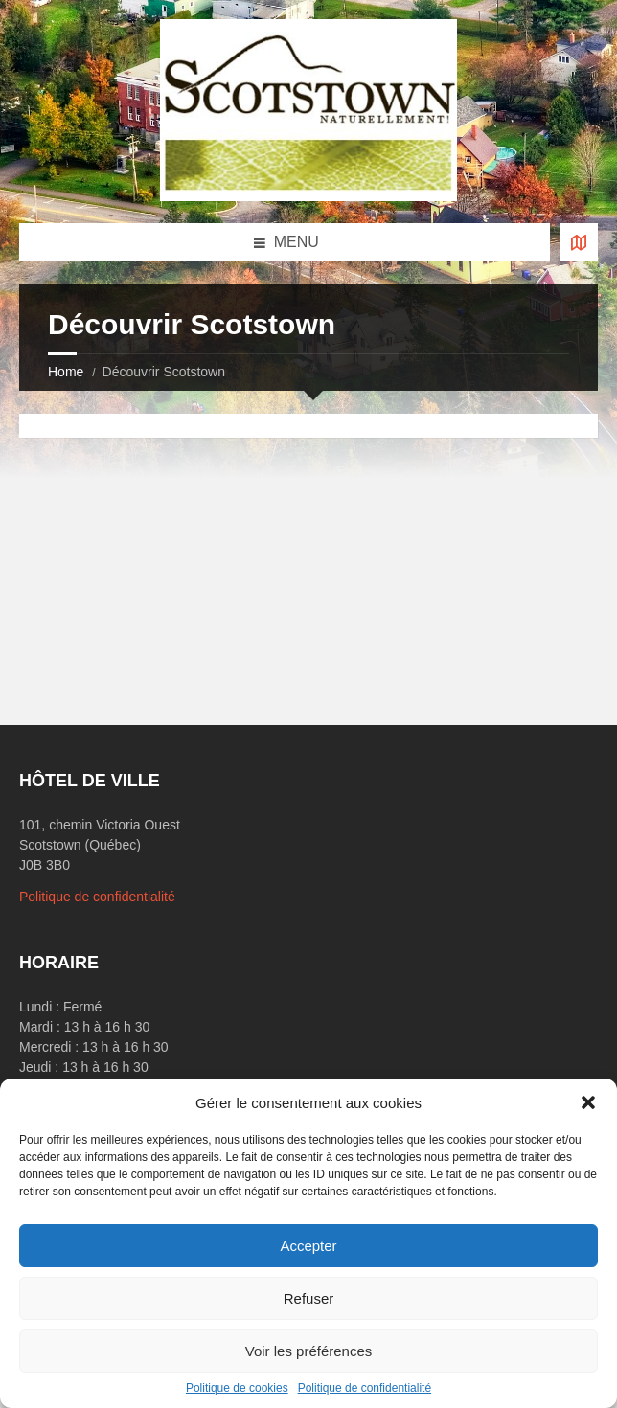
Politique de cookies (237, 1388)
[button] (588, 1102)
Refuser (309, 1298)
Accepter (308, 1246)
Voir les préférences (309, 1351)
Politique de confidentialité (364, 1388)
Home (65, 371)
